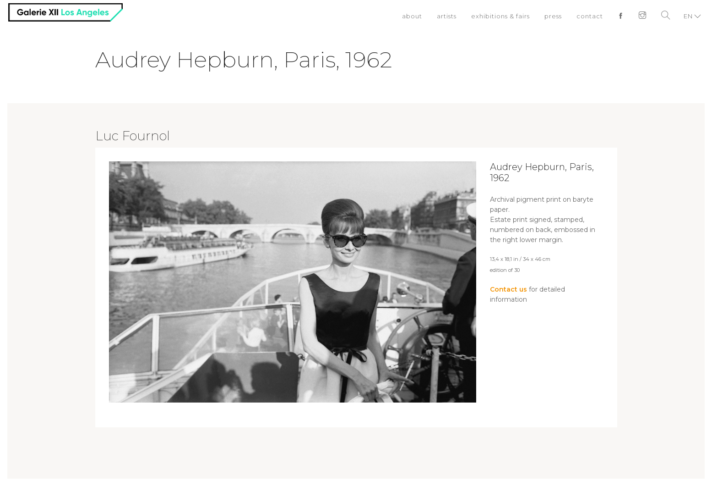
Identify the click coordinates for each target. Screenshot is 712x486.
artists (447, 16)
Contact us (508, 289)
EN (688, 16)
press (553, 16)
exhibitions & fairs (500, 16)
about (412, 16)
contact (589, 16)
